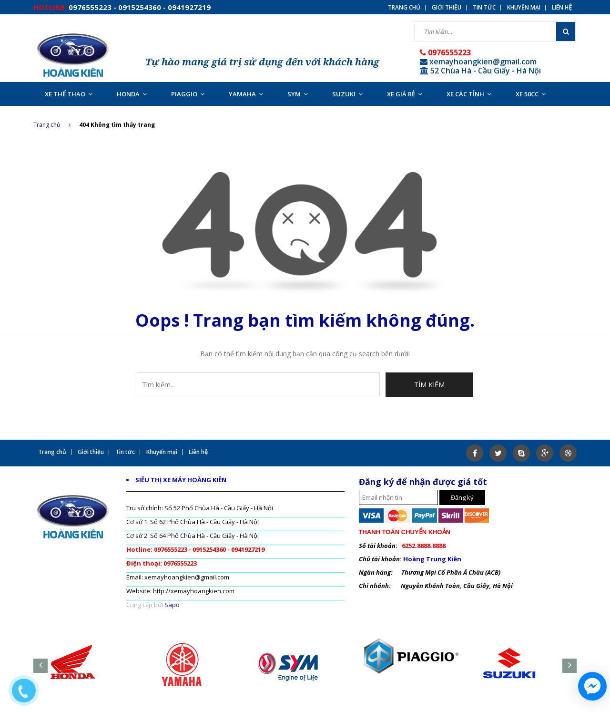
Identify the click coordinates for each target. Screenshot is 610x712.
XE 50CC (531, 94)
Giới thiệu (446, 7)
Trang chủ (52, 125)
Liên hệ (562, 7)
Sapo (172, 604)
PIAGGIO (187, 94)
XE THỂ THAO (68, 94)
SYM (297, 94)
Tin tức (484, 7)
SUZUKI (347, 94)
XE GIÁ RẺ (404, 94)
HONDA (132, 94)
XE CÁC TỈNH (469, 94)
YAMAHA (246, 94)
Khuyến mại (523, 7)
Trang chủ (404, 7)
